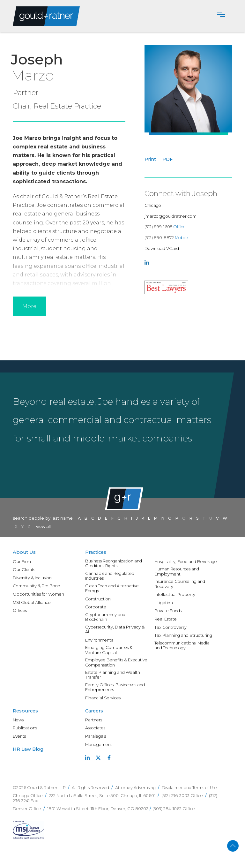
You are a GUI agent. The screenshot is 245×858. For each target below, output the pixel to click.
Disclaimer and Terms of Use (189, 787)
